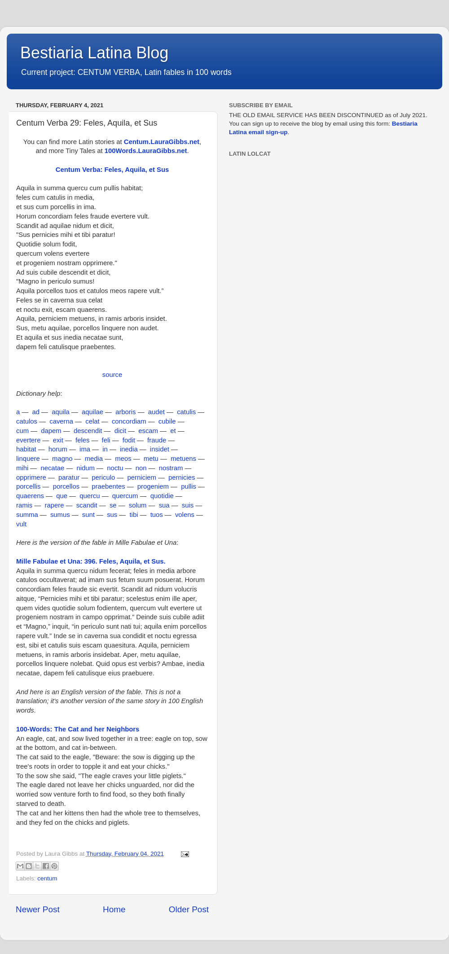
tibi (133, 514)
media (94, 458)
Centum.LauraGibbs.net (161, 141)
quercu (89, 495)
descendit (88, 430)
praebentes (108, 486)
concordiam (129, 421)
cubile (167, 421)
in (105, 449)
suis (188, 505)
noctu (115, 468)
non (141, 468)
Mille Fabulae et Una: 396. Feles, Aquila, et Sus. (91, 561)
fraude (156, 440)
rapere (54, 505)
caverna (61, 421)
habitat (26, 449)
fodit (129, 440)
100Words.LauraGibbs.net (146, 150)
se (113, 505)
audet (156, 412)
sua (164, 505)
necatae (52, 468)
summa (27, 514)
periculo (103, 477)
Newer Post (38, 909)
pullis (188, 486)
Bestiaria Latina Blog (94, 53)
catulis (186, 412)
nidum (85, 468)
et (173, 430)
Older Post (189, 909)
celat (92, 421)
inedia (129, 449)
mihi (22, 468)
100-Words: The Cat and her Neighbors (77, 729)
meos (123, 458)
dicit (120, 430)
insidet (159, 449)
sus (112, 514)
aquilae (92, 412)
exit (58, 440)
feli (106, 440)
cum (22, 430)
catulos (26, 421)
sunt (88, 514)
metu (151, 458)
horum (57, 449)
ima (84, 449)
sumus (60, 514)
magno (62, 458)
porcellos (66, 486)
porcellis (28, 486)
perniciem (142, 477)
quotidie (162, 495)
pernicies (181, 477)
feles (82, 440)
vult (21, 524)
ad (36, 412)
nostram (171, 468)
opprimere (31, 477)
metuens (183, 458)
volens (184, 514)
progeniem (153, 486)
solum (138, 505)
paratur (68, 477)
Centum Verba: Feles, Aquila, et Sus (112, 169)
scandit (86, 505)
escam (148, 430)
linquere (28, 458)
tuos (156, 514)
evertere (28, 440)
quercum (125, 495)
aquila (61, 412)
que (61, 495)
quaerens (30, 495)
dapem (51, 430)
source (112, 374)
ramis (24, 505)
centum (47, 878)
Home (114, 909)
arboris (125, 412)
